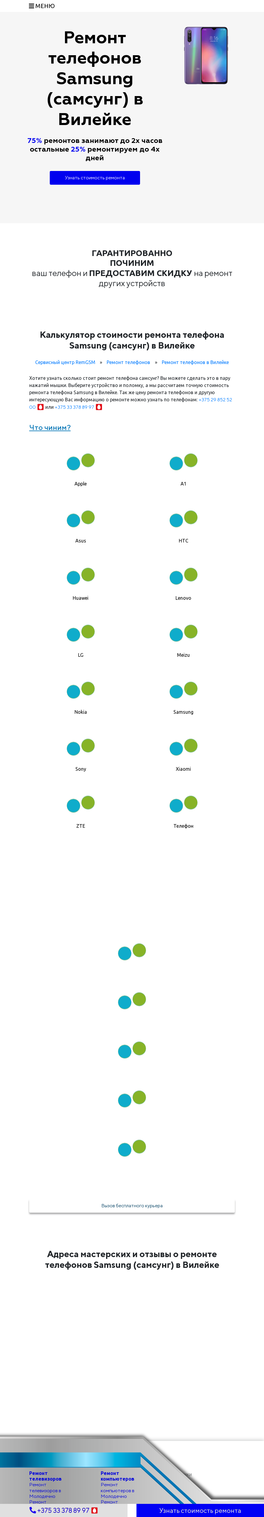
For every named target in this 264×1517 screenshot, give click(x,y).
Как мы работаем (132, 912)
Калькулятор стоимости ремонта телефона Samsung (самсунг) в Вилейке (132, 340)
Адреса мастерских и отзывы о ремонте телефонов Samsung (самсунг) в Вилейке (132, 1259)
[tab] (81, 465)
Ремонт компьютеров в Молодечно (117, 1490)
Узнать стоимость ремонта (95, 178)
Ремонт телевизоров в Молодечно (45, 1490)
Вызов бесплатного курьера (132, 1205)
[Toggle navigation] (42, 6)
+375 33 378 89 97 (79, 407)
